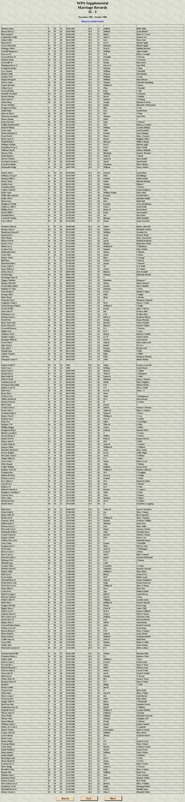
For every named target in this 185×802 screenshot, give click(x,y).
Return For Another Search (92, 21)
